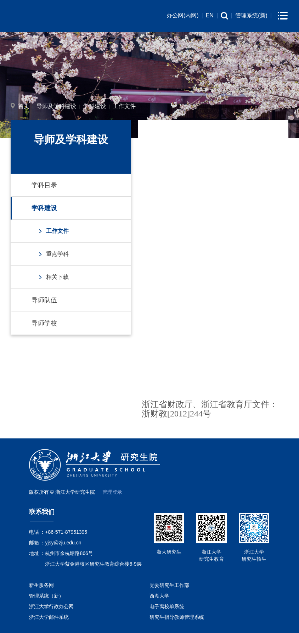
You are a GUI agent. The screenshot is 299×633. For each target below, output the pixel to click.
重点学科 (57, 254)
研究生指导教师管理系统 (177, 617)
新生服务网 (41, 585)
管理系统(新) (251, 15)
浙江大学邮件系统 (49, 617)
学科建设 (94, 106)
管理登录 (112, 492)
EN (210, 15)
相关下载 (57, 277)
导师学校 (44, 323)
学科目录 (44, 185)
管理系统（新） (46, 596)
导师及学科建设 (56, 106)
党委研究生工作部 (169, 585)
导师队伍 (44, 300)
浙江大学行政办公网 (51, 606)
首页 (23, 106)
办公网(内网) (183, 15)
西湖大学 (159, 596)
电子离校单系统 (167, 606)
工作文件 (124, 106)
